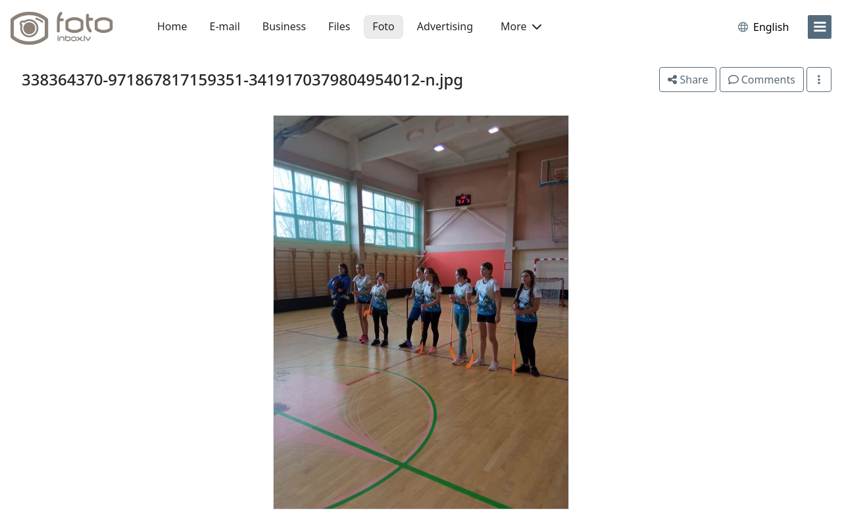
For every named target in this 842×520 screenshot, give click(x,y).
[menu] (819, 27)
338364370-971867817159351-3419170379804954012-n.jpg (242, 79)
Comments (761, 79)
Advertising (445, 26)
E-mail (225, 26)
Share (688, 79)
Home (172, 26)
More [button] (521, 26)
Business (284, 26)
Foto (383, 26)
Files (339, 26)
